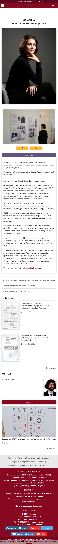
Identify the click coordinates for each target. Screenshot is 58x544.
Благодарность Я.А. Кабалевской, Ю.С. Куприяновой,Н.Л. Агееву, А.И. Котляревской (35, 338)
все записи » (51, 448)
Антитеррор (41, 462)
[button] (6, 426)
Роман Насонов (9, 379)
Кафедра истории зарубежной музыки (17, 291)
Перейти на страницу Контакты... (28, 506)
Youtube (35, 528)
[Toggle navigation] (53, 11)
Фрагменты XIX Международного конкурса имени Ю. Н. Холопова (29, 439)
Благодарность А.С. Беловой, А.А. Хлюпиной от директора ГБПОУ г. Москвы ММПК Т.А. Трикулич (35, 306)
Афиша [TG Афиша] (23, 528)
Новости (17, 534)
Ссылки (30, 465)
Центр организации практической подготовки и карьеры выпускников (29, 280)
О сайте (38, 465)
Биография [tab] (29, 155)
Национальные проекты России (23, 462)
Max (47, 528)
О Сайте (29, 490)
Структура (12, 458)
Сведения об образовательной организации (34, 458)
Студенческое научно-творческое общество (19, 286)
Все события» (51, 368)
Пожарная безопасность (17, 465)
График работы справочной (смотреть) (29, 485)
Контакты (46, 465)
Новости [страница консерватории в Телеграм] (11, 528)
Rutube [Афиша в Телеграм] (41, 534)
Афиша (29, 534)
